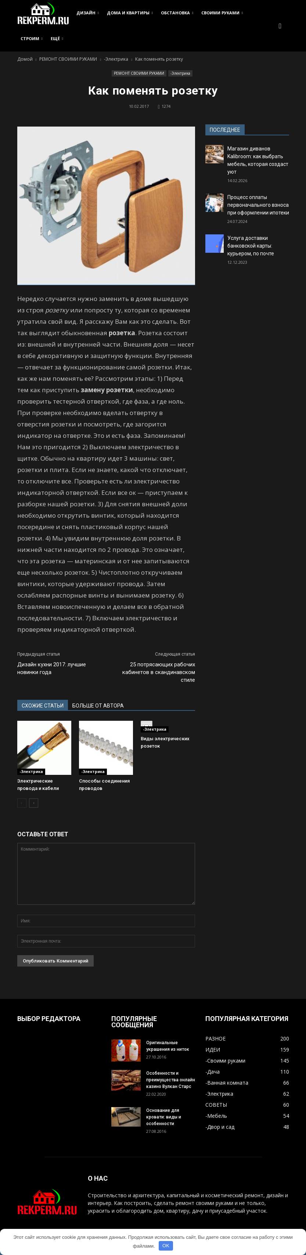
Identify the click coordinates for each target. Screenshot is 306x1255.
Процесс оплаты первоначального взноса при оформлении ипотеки (258, 205)
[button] (280, 26)
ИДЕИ (212, 1049)
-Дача (212, 1071)
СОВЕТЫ (216, 1104)
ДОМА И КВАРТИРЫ (130, 12)
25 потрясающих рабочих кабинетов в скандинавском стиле (158, 672)
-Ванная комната (226, 1082)
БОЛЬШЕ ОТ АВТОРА (98, 706)
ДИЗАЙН (87, 12)
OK (165, 1245)
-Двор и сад (219, 1126)
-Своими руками (225, 1060)
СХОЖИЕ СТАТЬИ (43, 706)
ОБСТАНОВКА (177, 12)
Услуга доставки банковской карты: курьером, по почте (250, 245)
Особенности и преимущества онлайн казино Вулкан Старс (170, 1080)
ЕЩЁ (57, 38)
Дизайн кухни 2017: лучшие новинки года (51, 668)
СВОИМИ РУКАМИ (222, 12)
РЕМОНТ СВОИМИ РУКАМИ (139, 73)
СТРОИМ (32, 38)
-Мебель (216, 1115)
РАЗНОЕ (215, 1038)
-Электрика (180, 73)
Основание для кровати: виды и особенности (163, 1117)
